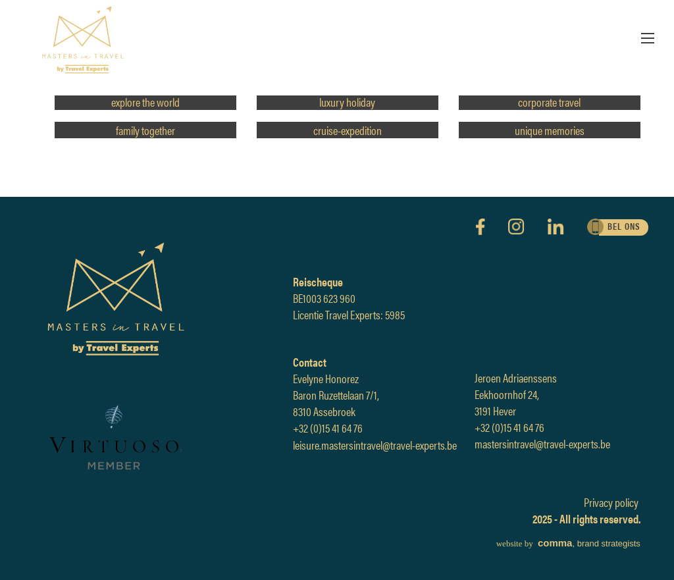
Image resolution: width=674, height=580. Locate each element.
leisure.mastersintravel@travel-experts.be (375, 444)
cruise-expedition (347, 130)
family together (145, 130)
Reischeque (318, 281)
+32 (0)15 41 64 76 (328, 427)
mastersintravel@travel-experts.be (542, 443)
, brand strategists (568, 543)
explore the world (145, 101)
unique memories (549, 130)
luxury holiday (347, 101)
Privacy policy (611, 502)
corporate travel (549, 101)
